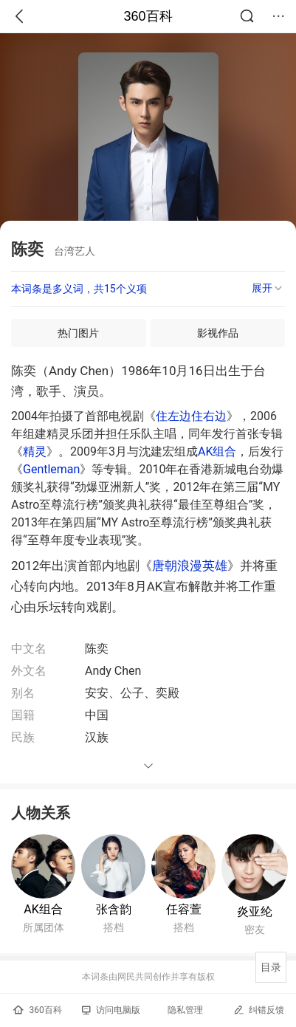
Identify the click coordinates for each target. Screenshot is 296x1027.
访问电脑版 (111, 1010)
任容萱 (184, 909)
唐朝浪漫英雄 (189, 565)
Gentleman (51, 469)
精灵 (35, 451)
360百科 (147, 16)
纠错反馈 (258, 1009)
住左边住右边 (191, 416)
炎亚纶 (254, 911)
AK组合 (217, 451)
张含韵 (113, 909)
